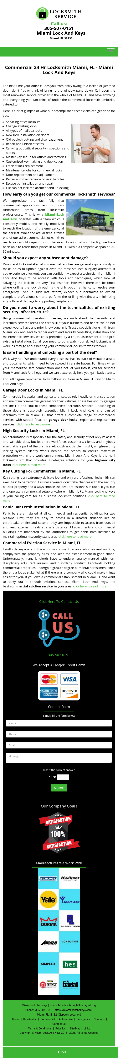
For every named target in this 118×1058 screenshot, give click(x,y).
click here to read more (34, 424)
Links (87, 1028)
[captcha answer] (63, 777)
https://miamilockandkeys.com (73, 1010)
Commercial (47, 1019)
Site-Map (75, 1028)
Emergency (83, 1019)
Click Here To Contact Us (59, 601)
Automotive (66, 1019)
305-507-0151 (59, 28)
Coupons (99, 1019)
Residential (30, 1019)
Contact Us (59, 1023)
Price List (61, 1028)
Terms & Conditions (39, 1028)
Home (15, 1019)
